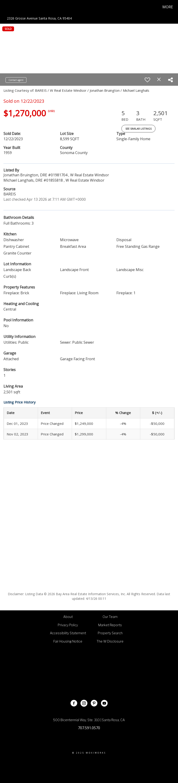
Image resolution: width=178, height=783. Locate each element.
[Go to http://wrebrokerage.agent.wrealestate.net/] (70, 672)
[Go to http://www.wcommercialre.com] (89, 672)
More (167, 6)
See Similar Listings (138, 128)
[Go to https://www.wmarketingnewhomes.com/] (107, 672)
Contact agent (16, 80)
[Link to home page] (5, 7)
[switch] (147, 80)
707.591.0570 (89, 727)
